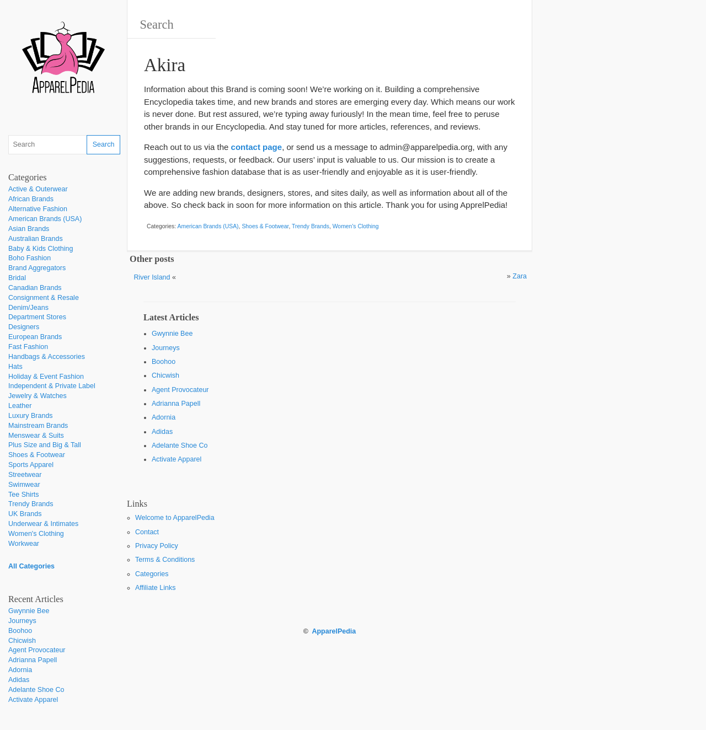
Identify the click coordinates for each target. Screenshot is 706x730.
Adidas (18, 680)
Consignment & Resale (43, 298)
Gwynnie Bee (28, 611)
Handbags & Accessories (46, 357)
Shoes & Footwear (36, 455)
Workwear (23, 544)
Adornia (20, 670)
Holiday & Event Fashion (46, 376)
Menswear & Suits (36, 435)
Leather (19, 406)
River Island (152, 277)
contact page (256, 147)
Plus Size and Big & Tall (44, 445)
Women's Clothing (36, 534)
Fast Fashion (28, 347)
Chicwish (22, 641)
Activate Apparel (33, 700)
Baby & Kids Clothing (40, 249)
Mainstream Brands (38, 426)
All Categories (31, 566)
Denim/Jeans (28, 308)
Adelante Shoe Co (36, 690)
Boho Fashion (29, 258)
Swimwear (24, 485)
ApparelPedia (334, 631)
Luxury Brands (30, 416)
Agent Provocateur (37, 650)
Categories (151, 574)
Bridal (17, 278)
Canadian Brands (35, 288)
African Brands (31, 199)
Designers (23, 327)
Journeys (22, 621)
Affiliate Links (155, 588)
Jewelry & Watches (37, 396)
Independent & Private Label (51, 386)
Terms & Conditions (165, 559)
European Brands (35, 337)
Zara (519, 276)
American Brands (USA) (45, 219)
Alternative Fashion (37, 209)
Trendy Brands (31, 504)
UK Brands (24, 514)
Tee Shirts (23, 494)
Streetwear (24, 475)
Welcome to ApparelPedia (175, 518)
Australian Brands (35, 239)
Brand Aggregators (37, 268)
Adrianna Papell (32, 660)
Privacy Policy (156, 546)
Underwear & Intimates (43, 524)
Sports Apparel (31, 465)
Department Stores (37, 317)
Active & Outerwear (38, 189)
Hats (15, 367)
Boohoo (20, 631)
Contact (147, 532)
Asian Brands (28, 229)
